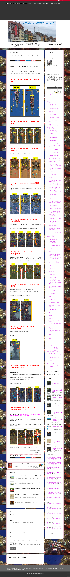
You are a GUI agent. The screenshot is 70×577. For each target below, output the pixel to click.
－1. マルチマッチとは (52, 290)
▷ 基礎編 (49, 102)
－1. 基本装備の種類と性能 (53, 239)
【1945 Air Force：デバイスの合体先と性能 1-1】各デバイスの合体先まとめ (57, 398)
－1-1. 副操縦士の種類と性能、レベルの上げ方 (55, 216)
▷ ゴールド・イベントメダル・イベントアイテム (54, 118)
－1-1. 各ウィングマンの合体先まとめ (54, 143)
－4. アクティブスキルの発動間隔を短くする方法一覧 (55, 331)
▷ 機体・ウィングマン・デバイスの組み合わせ (54, 158)
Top (10, 52)
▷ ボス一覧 (49, 265)
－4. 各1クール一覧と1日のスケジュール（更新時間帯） (54, 111)
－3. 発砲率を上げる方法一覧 (53, 328)
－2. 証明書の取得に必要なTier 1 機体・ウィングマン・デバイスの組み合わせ (55, 255)
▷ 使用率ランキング (51, 171)
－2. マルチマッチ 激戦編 (52, 174)
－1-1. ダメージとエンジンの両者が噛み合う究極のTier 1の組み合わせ (55, 161)
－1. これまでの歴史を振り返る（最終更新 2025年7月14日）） (55, 355)
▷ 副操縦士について (51, 214)
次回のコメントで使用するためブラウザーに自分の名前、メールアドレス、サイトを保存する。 (23, 540)
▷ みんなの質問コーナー (51, 360)
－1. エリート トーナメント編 (53, 172)
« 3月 (50, 94)
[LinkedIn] (28, 60)
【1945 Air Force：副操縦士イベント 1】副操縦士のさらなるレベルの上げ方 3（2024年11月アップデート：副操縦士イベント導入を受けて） (54, 458)
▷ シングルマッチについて (52, 271)
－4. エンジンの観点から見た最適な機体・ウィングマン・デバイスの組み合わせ (55, 212)
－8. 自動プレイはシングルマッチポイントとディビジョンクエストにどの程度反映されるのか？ (55, 286)
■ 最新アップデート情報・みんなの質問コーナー (53, 351)
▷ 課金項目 (49, 338)
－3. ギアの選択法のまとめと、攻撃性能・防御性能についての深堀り (55, 188)
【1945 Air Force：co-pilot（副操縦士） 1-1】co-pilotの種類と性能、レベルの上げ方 (57, 442)
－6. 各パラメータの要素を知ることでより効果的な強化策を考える (55, 336)
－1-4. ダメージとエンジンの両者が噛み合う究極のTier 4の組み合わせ (55, 169)
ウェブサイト (11, 536)
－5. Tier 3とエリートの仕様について (54, 139)
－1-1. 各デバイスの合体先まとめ (53, 152)
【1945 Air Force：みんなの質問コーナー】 (53, 508)
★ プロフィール (49, 368)
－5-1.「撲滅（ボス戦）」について (54, 302)
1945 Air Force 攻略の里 (16, 52)
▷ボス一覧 (38, 450)
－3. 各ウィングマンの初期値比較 (53, 149)
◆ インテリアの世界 (50, 366)
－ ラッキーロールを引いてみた (53, 348)
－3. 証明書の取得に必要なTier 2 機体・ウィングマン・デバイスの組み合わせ (55, 258)
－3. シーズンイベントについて (53, 125)
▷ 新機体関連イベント (51, 315)
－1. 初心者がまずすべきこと (53, 104)
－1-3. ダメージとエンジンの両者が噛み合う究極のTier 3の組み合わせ (55, 166)
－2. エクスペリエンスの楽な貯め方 (54, 221)
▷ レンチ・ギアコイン (51, 112)
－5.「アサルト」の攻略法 (52, 279)
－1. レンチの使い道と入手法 (53, 114)
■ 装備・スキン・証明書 (50, 236)
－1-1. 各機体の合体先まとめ (53, 130)
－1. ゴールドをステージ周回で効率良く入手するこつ (55, 121)
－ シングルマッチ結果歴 (52, 350)
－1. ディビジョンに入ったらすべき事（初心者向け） (55, 296)
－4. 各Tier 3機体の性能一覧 (53, 137)
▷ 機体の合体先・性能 (51, 128)
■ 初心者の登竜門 (49, 101)
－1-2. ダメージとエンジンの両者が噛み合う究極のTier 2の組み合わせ (55, 164)
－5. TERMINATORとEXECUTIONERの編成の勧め (55, 334)
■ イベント (48, 312)
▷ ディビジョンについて (51, 293)
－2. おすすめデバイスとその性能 (53, 155)
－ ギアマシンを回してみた (53, 347)
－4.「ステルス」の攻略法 (52, 277)
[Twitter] (12, 60)
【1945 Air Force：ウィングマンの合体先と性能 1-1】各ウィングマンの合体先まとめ (57, 390)
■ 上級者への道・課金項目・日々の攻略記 (53, 320)
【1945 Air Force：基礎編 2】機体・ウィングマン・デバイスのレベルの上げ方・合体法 (57, 413)
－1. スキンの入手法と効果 (53, 249)
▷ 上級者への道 (50, 321)
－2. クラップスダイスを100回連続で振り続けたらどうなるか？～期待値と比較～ (55, 202)
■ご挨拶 (48, 362)
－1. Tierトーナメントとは (52, 309)
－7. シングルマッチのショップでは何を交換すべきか (55, 283)
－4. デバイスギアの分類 (52, 190)
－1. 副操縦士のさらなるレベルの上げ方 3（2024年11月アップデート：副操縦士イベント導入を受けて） (55, 228)
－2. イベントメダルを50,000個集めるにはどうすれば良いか (55, 124)
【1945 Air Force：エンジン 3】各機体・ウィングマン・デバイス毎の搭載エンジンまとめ (57, 427)
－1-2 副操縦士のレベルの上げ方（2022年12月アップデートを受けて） (55, 219)
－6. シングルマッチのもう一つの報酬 (54, 280)
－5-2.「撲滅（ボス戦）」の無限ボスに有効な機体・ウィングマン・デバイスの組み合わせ (55, 305)
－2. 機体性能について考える (53, 133)
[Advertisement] (35, 13)
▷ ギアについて (50, 177)
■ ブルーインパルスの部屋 (50, 363)
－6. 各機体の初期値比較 (52, 140)
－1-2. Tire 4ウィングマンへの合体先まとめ (55, 146)
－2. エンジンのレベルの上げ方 (53, 207)
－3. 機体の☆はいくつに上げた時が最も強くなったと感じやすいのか (55, 135)
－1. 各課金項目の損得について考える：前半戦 (55, 341)
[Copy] (38, 60)
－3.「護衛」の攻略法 (52, 276)
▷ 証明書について (50, 251)
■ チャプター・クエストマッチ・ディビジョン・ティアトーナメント (54, 263)
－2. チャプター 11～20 (52, 268)
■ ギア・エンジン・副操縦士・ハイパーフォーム (53, 175)
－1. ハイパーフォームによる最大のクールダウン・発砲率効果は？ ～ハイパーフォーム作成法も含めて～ (55, 234)
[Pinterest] (22, 60)
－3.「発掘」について (52, 299)
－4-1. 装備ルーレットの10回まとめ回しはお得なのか (55, 246)
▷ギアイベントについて (51, 199)
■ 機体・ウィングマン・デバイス (51, 127)
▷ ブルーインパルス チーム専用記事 (53, 365)
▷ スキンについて (50, 248)
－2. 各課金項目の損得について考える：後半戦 (55, 344)
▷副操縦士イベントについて (52, 225)
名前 (10, 532)
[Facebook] (17, 60)
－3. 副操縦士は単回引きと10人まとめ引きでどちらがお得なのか (55, 223)
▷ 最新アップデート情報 (51, 353)
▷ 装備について (50, 238)
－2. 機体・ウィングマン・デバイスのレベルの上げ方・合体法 (55, 106)
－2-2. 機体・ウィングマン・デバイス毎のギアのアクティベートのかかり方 (55, 185)
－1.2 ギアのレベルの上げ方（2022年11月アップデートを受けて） (55, 181)
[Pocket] (33, 60)
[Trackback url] (25, 560)
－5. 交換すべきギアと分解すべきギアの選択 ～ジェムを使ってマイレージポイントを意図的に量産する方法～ (55, 193)
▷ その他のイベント (51, 318)
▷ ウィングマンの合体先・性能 (52, 142)
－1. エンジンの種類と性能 (53, 205)
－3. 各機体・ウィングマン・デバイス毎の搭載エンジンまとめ (55, 209)
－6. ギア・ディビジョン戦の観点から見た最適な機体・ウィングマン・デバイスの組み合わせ (55, 197)
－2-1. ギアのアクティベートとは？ (54, 183)
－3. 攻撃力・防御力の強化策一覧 (53, 108)
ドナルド (39, 452)
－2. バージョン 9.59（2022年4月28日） (54, 357)
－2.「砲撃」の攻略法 (52, 274)
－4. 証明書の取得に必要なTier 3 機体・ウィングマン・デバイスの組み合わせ (55, 261)
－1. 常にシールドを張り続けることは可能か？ (55, 324)
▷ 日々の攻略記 (50, 345)
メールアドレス (23, 532)
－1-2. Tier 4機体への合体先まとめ (54, 131)
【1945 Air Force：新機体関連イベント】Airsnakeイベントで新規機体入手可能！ (28, 482)
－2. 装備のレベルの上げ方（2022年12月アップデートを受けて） (55, 242)
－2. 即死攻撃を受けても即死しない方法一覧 (55, 327)
